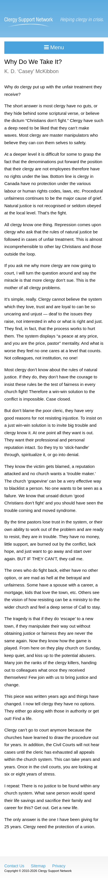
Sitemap (38, 866)
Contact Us (14, 866)
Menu (54, 47)
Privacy (58, 866)
